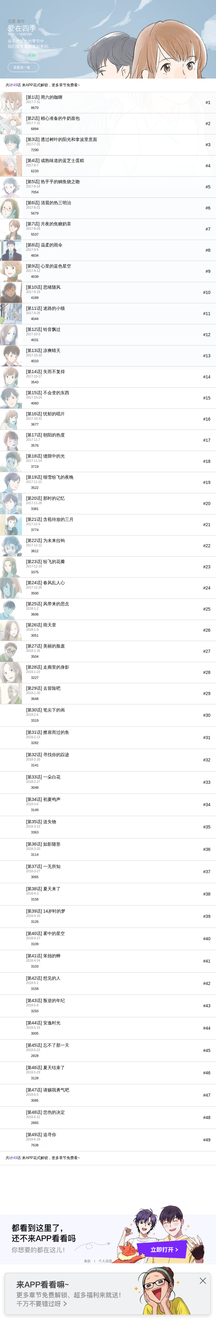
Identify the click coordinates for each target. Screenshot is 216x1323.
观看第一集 (21, 67)
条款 (87, 1261)
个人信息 (105, 1261)
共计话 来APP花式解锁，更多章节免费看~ (43, 85)
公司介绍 (127, 1261)
